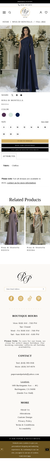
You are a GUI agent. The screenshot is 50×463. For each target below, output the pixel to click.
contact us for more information (21, 186)
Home (6, 22)
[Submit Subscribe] (43, 293)
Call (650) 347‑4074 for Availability (25, 153)
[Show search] (9, 13)
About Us (24, 414)
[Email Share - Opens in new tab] (21, 95)
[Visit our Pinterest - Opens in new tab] (39, 303)
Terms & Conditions (25, 430)
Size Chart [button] (43, 122)
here (29, 461)
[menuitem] (4, 12)
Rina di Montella (22, 22)
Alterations (25, 418)
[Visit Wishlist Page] (46, 13)
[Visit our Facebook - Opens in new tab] (11, 303)
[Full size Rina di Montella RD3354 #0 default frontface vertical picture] (25, 59)
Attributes (9, 160)
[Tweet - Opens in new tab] (12, 95)
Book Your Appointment (25, 147)
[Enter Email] (25, 293)
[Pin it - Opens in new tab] (17, 95)
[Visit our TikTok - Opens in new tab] (29, 303)
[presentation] (12, 229)
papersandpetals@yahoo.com (25, 379)
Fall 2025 (40, 22)
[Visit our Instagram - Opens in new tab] (20, 303)
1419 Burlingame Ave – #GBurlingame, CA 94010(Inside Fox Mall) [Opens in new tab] (25, 394)
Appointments (20, 1)
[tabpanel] (25, 59)
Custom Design (25, 422)
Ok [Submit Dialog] (46, 454)
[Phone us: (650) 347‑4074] (25, 5)
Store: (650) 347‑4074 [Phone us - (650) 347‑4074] (25, 371)
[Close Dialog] (2, 454)
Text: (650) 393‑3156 (25, 368)
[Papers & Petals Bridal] (25, 12)
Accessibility (25, 433)
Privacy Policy (25, 426)
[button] (4, 12)
